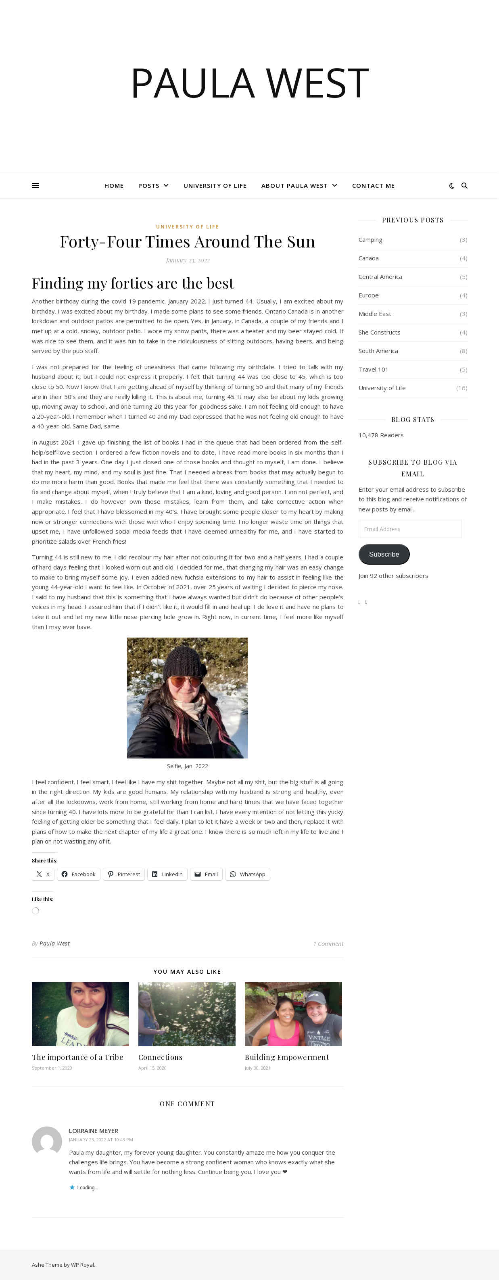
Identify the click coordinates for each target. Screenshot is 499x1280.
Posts (148, 185)
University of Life (215, 185)
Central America (380, 276)
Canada (369, 258)
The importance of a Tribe (78, 1057)
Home (114, 185)
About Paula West (294, 185)
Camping (370, 239)
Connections (160, 1057)
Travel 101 (374, 369)
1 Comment (328, 943)
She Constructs (380, 332)
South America (378, 351)
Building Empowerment (287, 1057)
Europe (369, 295)
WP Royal (82, 1264)
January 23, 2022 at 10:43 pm (101, 1140)
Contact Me (373, 185)
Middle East (375, 314)
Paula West (249, 82)
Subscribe (384, 554)
